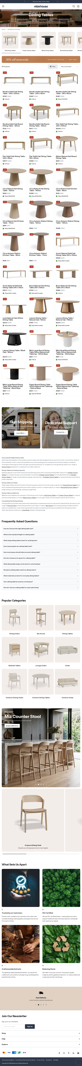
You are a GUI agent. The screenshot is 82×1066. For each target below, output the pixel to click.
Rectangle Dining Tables (69, 487)
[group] (33, 820)
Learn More (21, 433)
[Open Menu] (3, 6)
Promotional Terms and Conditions (25, 1060)
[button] (57, 1)
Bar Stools (49, 505)
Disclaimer (49, 1060)
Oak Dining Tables (50, 495)
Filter (53, 66)
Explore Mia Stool (12, 727)
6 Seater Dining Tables (46, 475)
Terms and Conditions (8, 1060)
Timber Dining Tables (66, 495)
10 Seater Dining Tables (50, 477)
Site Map (55, 1060)
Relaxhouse (14, 1063)
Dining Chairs (6, 467)
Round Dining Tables (70, 485)
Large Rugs (25, 510)
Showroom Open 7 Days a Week (41, 1)
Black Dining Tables (29, 497)
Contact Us (61, 432)
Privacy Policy (41, 1060)
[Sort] (69, 66)
